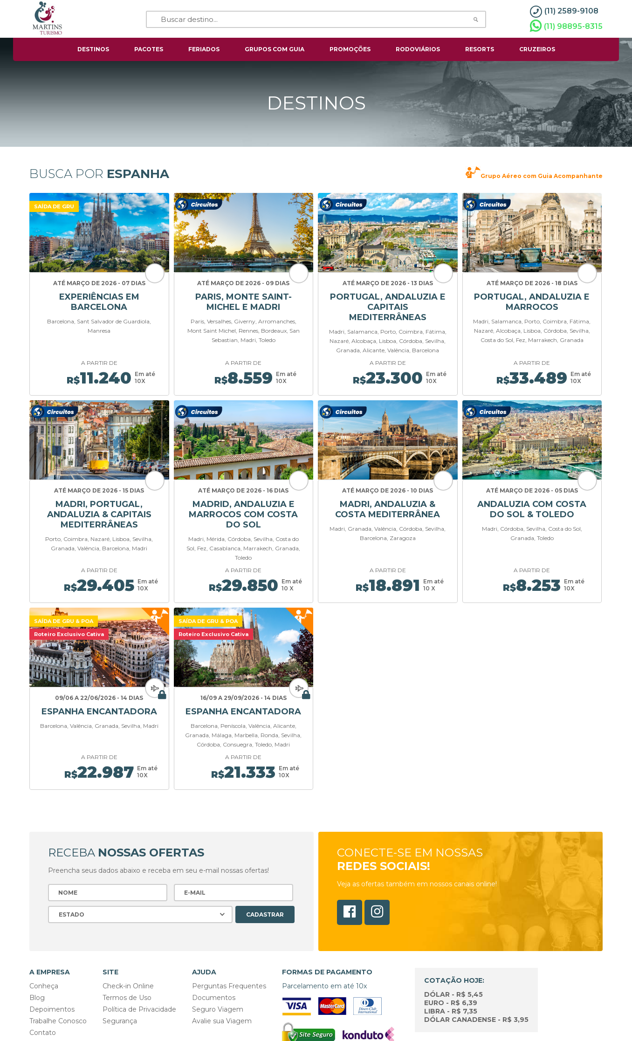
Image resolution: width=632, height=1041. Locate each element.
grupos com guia (274, 49)
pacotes (148, 49)
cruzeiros (537, 49)
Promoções (350, 49)
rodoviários (418, 49)
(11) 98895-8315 (566, 26)
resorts (479, 49)
